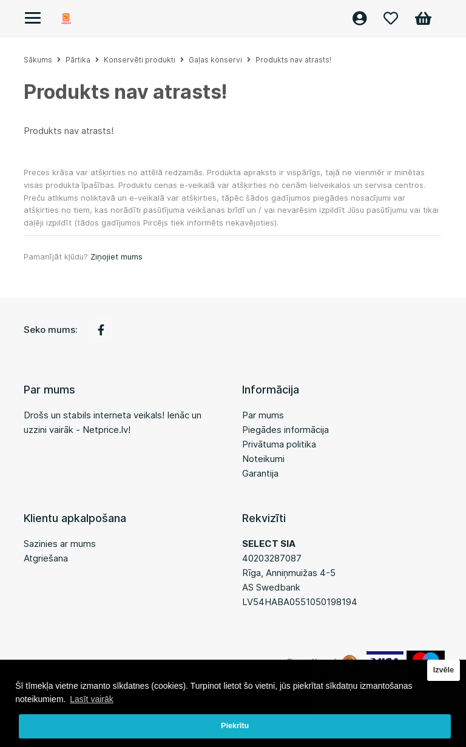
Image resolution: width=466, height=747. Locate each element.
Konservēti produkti (139, 59)
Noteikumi (263, 458)
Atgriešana (46, 558)
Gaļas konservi (215, 59)
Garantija (260, 473)
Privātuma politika (279, 444)
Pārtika (78, 59)
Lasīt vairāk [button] (91, 699)
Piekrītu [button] (235, 726)
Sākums (38, 59)
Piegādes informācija (285, 429)
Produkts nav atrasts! (293, 59)
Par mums (263, 415)
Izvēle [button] (443, 670)
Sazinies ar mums (60, 543)
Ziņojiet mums (116, 256)
